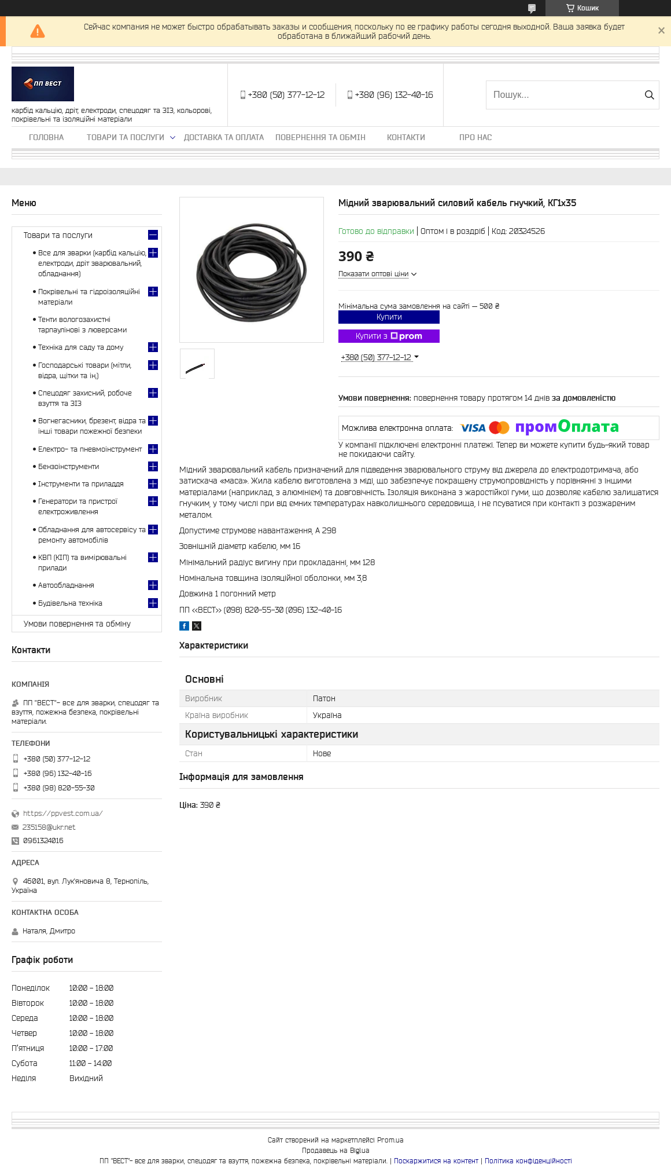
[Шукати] (649, 94)
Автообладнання (66, 585)
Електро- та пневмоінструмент (90, 449)
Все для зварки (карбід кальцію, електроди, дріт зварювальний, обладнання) (92, 263)
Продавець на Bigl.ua (336, 1150)
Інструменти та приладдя (81, 483)
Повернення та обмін (320, 137)
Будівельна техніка (70, 603)
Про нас (475, 137)
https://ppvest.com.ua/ (63, 813)
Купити (389, 316)
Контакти (406, 137)
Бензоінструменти (68, 466)
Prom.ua (390, 1140)
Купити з (389, 336)
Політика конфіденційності (528, 1160)
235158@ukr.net (49, 827)
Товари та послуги (125, 137)
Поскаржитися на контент (436, 1160)
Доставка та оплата (224, 137)
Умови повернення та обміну (77, 623)
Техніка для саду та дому (80, 347)
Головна (46, 137)
